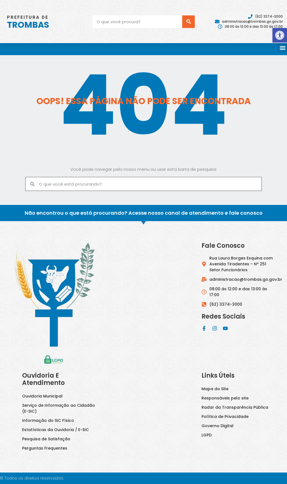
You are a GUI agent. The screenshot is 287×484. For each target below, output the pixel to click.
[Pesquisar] (188, 21)
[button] (282, 47)
